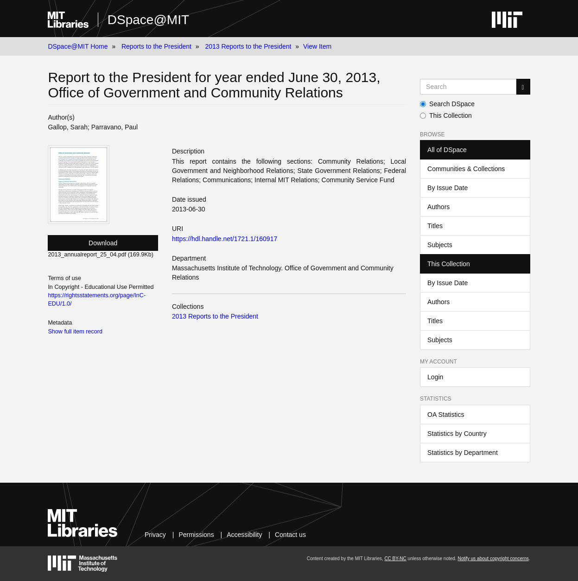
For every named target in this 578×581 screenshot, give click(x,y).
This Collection (446, 115)
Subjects (439, 245)
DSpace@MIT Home (78, 46)
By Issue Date (447, 188)
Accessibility (244, 534)
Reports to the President (156, 46)
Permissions (196, 534)
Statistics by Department (462, 452)
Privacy (155, 534)
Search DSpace (447, 104)
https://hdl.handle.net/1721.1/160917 (224, 239)
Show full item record (75, 331)
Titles (435, 226)
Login (435, 377)
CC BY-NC (395, 558)
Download (103, 243)
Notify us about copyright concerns (492, 558)
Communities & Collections (466, 168)
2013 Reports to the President (248, 46)
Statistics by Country (457, 433)
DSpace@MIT (148, 20)
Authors (438, 207)
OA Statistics (445, 414)
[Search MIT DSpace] (468, 87)
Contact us (290, 534)
